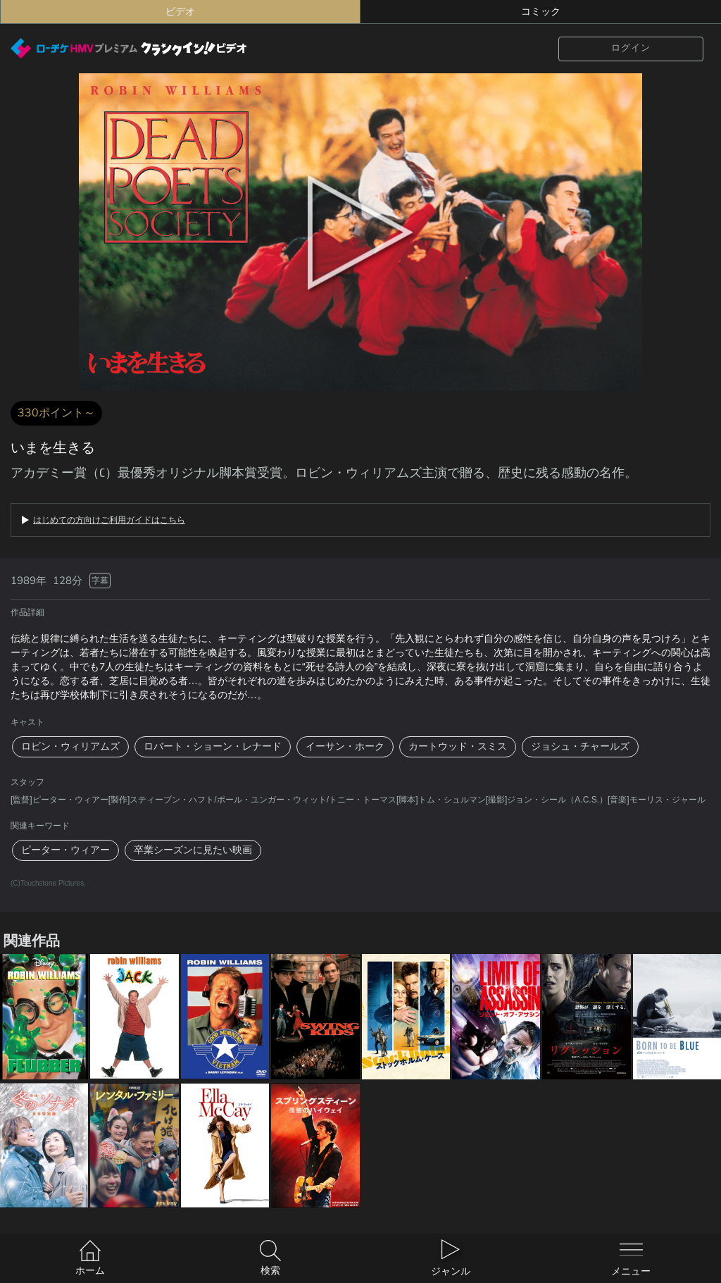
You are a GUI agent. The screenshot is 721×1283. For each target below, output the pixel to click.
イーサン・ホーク (345, 746)
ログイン (631, 48)
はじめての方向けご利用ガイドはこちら (109, 520)
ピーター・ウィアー (65, 850)
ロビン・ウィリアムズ (70, 746)
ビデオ (180, 11)
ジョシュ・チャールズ (580, 746)
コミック (540, 11)
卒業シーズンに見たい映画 (193, 850)
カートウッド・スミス (457, 746)
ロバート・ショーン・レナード (213, 746)
